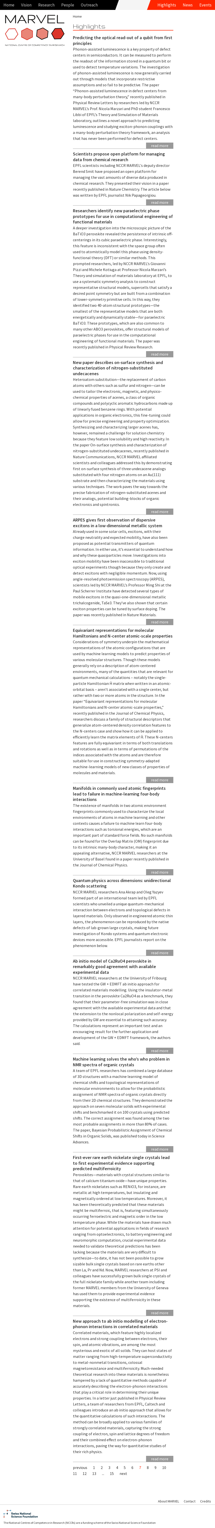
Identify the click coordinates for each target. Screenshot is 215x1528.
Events (205, 5)
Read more (159, 145)
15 (112, 1473)
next (123, 1473)
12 (85, 1473)
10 (164, 1467)
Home (8, 5)
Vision (26, 5)
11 (75, 1473)
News (188, 5)
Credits (205, 1501)
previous (80, 1467)
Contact (189, 1501)
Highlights (166, 5)
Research (46, 5)
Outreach (89, 5)
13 (94, 1473)
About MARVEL (168, 1501)
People (67, 5)
